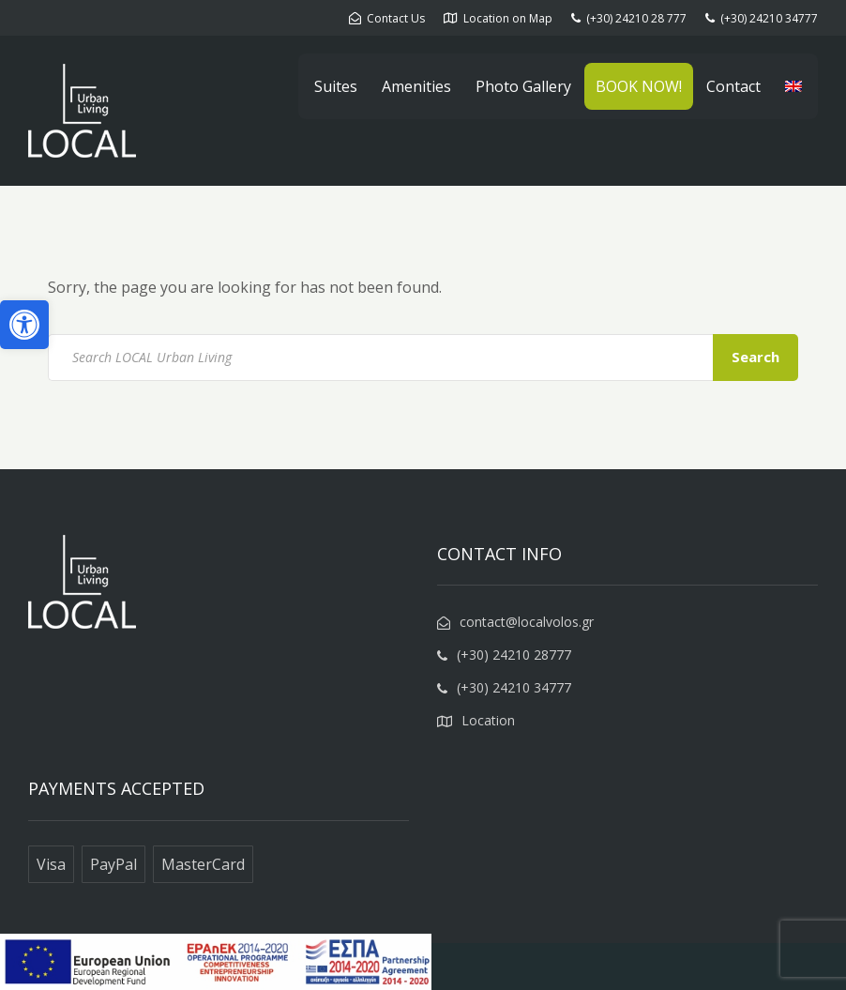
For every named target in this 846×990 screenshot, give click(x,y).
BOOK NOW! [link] (639, 86)
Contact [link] (733, 86)
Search (755, 356)
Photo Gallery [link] (523, 86)
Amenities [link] (416, 86)
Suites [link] (335, 86)
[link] (24, 324)
